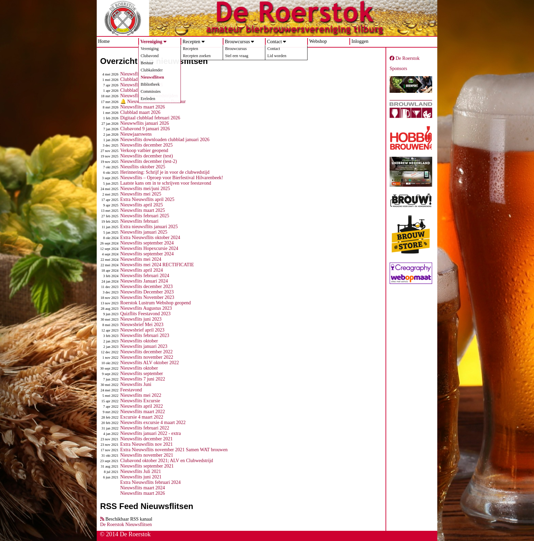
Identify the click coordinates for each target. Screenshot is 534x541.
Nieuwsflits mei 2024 (140, 259)
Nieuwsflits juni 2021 (140, 476)
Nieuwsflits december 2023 (146, 286)
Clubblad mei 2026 (138, 79)
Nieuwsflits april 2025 (141, 204)
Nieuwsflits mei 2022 (140, 395)
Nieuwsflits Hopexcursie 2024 (149, 248)
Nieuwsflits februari (139, 221)
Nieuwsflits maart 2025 (142, 210)
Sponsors (398, 68)
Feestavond (131, 389)
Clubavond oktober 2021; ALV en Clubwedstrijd (166, 460)
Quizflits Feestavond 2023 (145, 313)
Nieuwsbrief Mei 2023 (141, 324)
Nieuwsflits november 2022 (146, 357)
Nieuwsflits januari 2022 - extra (150, 433)
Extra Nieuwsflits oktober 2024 (150, 237)
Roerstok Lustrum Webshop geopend (155, 302)
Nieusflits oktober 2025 (142, 166)
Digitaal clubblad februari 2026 (150, 117)
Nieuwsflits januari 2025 (143, 232)
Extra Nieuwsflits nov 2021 (146, 444)
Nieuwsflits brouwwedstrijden (149, 95)
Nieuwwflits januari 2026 (144, 123)
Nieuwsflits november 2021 (146, 455)
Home (104, 41)
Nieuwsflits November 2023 (147, 297)
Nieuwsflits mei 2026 (140, 74)
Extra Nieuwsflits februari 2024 (150, 482)
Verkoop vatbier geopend (144, 150)
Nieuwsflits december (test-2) (148, 161)
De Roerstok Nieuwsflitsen (126, 524)
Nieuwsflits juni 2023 (140, 319)
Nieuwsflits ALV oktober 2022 (149, 362)
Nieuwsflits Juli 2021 (140, 471)
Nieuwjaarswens (136, 134)
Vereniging (151, 41)
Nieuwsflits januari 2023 (143, 346)
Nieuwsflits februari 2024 (144, 275)
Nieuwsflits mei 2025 (140, 194)
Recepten (191, 41)
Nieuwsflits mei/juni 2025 (145, 188)
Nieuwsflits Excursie (140, 400)
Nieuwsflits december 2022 (146, 351)
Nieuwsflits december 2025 (146, 145)
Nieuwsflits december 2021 (146, 438)
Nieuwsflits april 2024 (141, 270)
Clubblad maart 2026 (140, 112)
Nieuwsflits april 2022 (141, 406)
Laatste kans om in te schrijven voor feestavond (165, 183)
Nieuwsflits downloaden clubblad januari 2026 (164, 139)
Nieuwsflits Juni (135, 384)
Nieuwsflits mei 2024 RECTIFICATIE (157, 264)
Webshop (318, 41)
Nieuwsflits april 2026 (141, 84)
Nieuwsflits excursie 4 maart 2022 (153, 422)
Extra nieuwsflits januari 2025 (149, 226)
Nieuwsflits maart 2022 (142, 411)
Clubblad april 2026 (139, 90)
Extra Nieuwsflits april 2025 (147, 199)
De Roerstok (405, 58)
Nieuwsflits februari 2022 (144, 427)
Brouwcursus (237, 41)
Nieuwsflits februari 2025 (144, 215)
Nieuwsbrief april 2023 (142, 330)
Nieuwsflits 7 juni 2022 (142, 379)
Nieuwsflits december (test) (146, 155)
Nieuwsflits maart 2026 (142, 106)
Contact (274, 41)
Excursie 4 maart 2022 (141, 417)
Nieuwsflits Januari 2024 (144, 281)
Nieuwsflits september (141, 373)
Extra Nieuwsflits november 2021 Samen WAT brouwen (173, 449)
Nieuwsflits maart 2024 (142, 487)
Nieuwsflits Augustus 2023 (146, 308)
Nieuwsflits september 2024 (147, 243)
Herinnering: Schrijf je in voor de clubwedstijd (164, 172)
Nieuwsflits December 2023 (147, 291)
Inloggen (359, 41)
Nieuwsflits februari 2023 (144, 335)
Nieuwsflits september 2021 (147, 466)
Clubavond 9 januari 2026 (145, 128)
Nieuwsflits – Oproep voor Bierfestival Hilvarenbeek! (171, 177)
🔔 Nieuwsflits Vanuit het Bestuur (153, 101)
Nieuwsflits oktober (139, 340)
